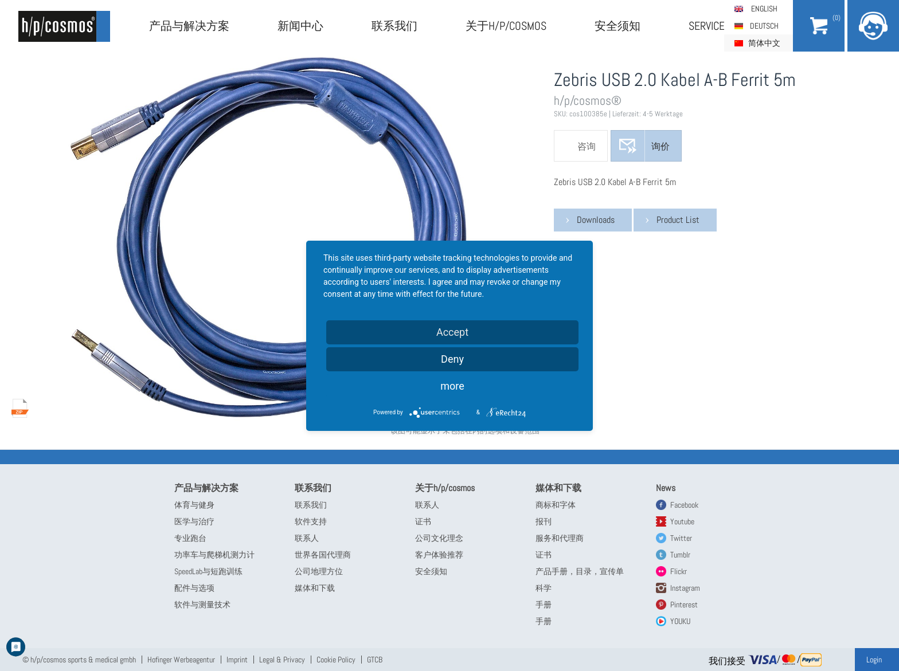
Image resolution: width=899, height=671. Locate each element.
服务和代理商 (560, 538)
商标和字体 (556, 505)
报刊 (544, 521)
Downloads (596, 220)
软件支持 (311, 521)
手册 (544, 604)
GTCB (374, 659)
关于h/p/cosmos (506, 25)
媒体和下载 (315, 588)
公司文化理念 (439, 538)
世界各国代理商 (323, 555)
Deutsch (764, 26)
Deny (452, 359)
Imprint (237, 659)
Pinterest (684, 604)
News (665, 488)
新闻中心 (300, 25)
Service (707, 25)
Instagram (685, 588)
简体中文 (764, 43)
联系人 (307, 538)
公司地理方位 (319, 571)
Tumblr (680, 555)
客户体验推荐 (439, 555)
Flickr (678, 571)
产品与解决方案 (189, 25)
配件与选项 (194, 588)
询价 (660, 146)
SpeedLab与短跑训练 (208, 571)
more (452, 386)
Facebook (684, 505)
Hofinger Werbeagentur (181, 659)
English (764, 8)
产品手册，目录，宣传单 (580, 571)
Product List (677, 220)
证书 (423, 521)
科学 (544, 588)
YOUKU (680, 621)
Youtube (682, 521)
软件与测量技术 (202, 604)
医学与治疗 (194, 521)
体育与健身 (194, 505)
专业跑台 (190, 538)
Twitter (681, 538)
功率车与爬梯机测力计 (214, 555)
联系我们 (394, 25)
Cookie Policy (335, 659)
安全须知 (617, 25)
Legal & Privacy (282, 659)
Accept (452, 332)
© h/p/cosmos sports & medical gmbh (79, 659)
